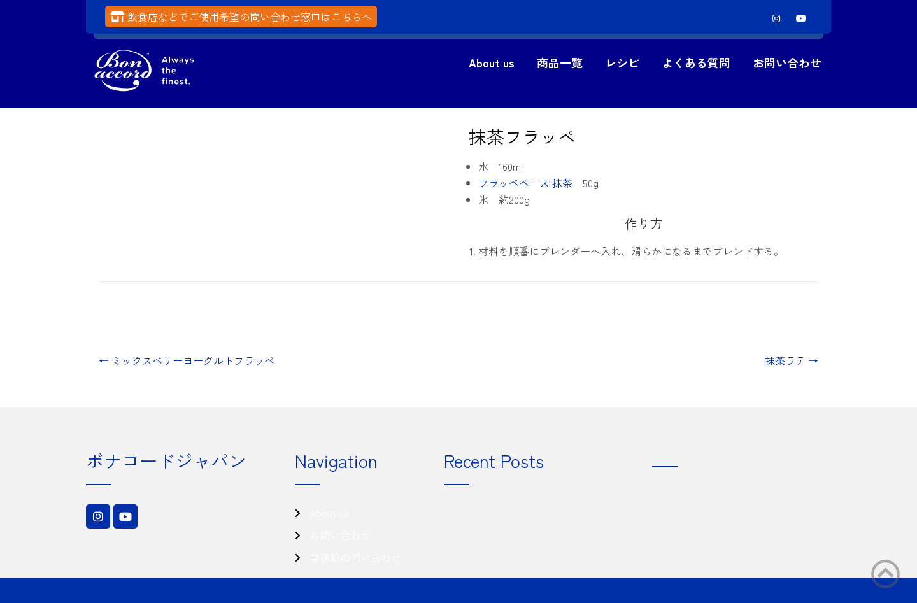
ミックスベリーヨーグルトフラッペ (186, 360)
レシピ (622, 62)
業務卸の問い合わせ (355, 557)
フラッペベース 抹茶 (525, 182)
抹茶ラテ (791, 360)
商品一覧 (560, 62)
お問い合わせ (787, 62)
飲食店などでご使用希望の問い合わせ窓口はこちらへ (249, 16)
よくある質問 (696, 62)
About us (492, 62)
